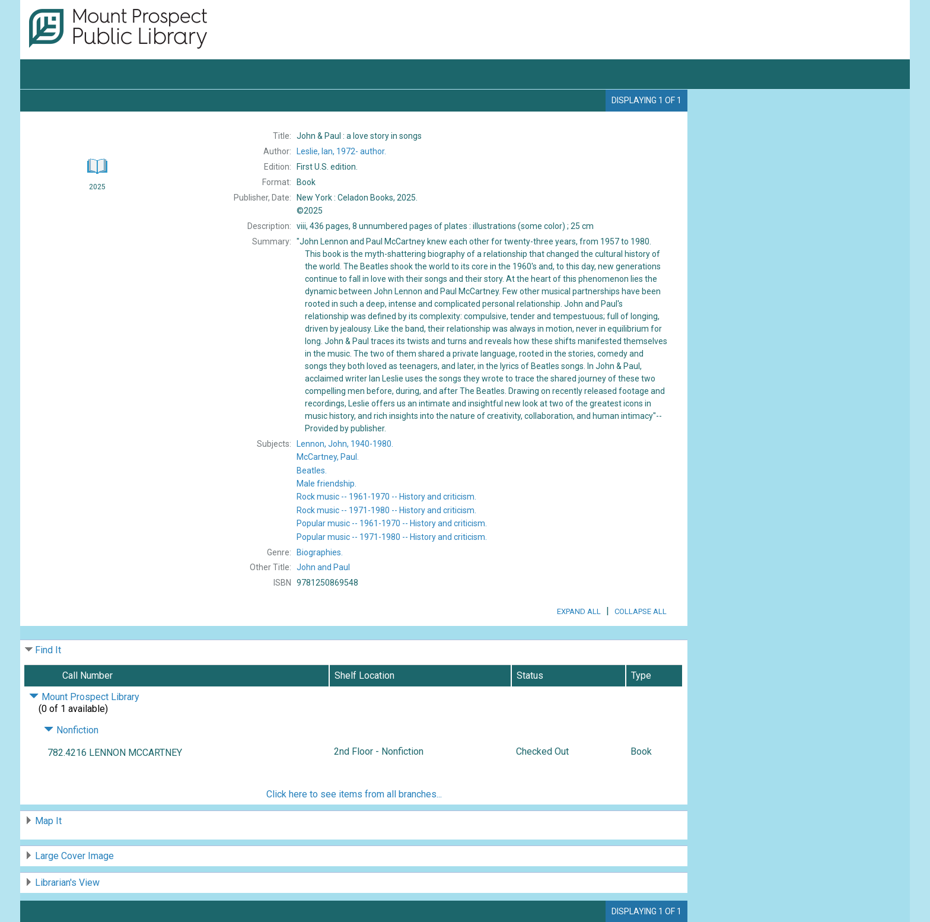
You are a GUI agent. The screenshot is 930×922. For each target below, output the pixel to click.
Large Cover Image (74, 855)
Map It (48, 820)
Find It (48, 650)
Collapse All (640, 611)
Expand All (579, 611)
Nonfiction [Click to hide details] (71, 730)
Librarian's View (67, 882)
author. (341, 151)
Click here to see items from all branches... (354, 794)
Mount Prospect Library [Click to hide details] (84, 696)
